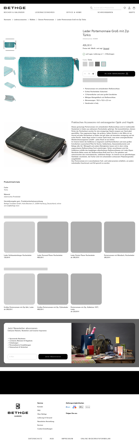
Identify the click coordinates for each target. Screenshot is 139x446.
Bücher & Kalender (14, 12)
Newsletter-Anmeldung (45, 421)
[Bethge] (14, 8)
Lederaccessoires (45, 12)
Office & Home (74, 12)
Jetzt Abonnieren (53, 357)
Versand (106, 48)
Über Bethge (42, 414)
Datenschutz (35, 439)
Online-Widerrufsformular (96, 439)
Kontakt (40, 407)
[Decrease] (85, 73)
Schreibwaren (105, 12)
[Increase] (93, 73)
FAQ (38, 410)
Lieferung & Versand (44, 418)
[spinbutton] (89, 73)
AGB (52, 439)
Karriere (40, 425)
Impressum (67, 439)
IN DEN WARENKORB (116, 74)
